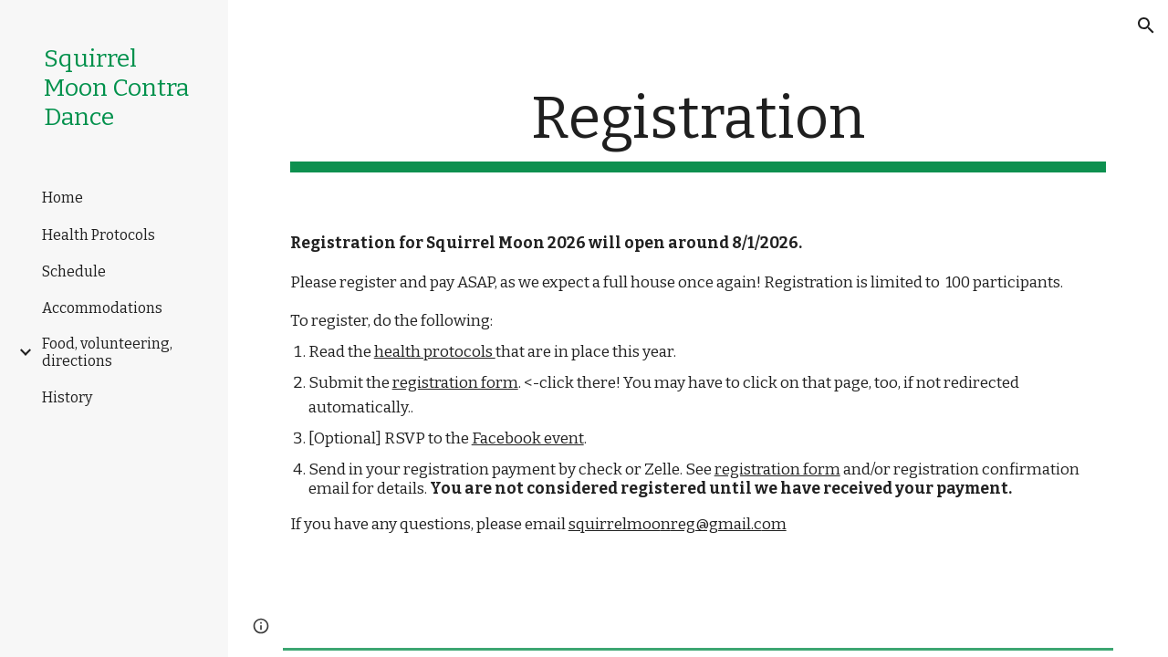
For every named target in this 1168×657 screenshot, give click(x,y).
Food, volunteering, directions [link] (107, 352)
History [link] (67, 397)
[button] (1146, 25)
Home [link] (62, 197)
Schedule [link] (74, 271)
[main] (698, 128)
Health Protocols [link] (98, 235)
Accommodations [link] (102, 308)
